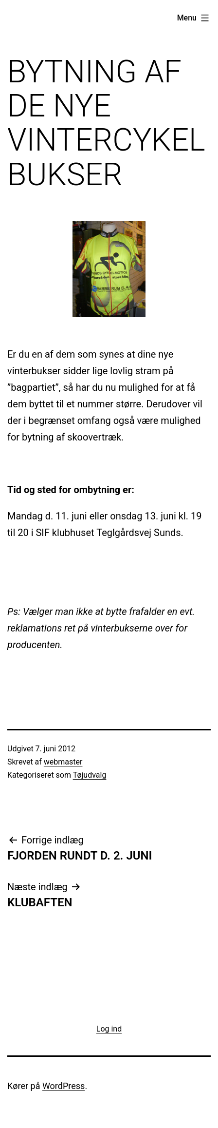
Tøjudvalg (90, 775)
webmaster (63, 761)
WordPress (63, 1086)
